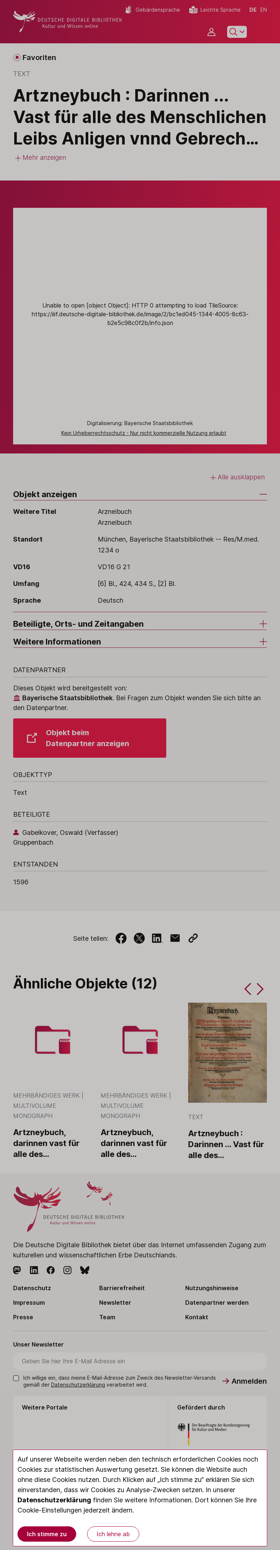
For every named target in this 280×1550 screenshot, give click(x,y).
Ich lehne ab (113, 1534)
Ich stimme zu (47, 1534)
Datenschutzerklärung (54, 1500)
